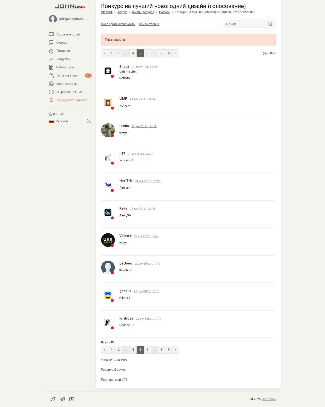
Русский (58, 121)
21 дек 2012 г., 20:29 (144, 67)
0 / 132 (56, 114)
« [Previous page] (104, 53)
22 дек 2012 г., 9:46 (146, 236)
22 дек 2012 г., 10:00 (147, 263)
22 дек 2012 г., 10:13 (146, 291)
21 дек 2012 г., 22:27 (140, 153)
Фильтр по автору (114, 359)
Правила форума (113, 370)
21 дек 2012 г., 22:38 (142, 208)
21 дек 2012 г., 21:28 (144, 126)
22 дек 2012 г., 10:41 (148, 318)
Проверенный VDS (114, 380)
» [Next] (176, 53)
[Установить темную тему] (89, 121)
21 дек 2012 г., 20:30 (142, 98)
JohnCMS (269, 399)
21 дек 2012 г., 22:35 (147, 181)
